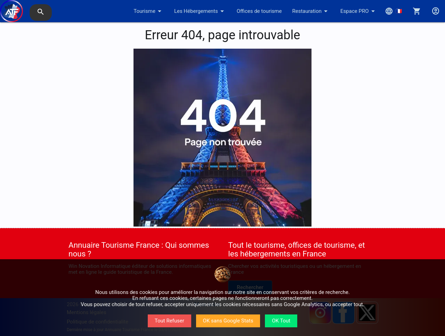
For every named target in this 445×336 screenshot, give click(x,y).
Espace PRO (358, 11)
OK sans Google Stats (228, 321)
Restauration (311, 11)
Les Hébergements (200, 11)
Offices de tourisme (259, 11)
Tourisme (149, 11)
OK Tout (281, 321)
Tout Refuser (169, 321)
